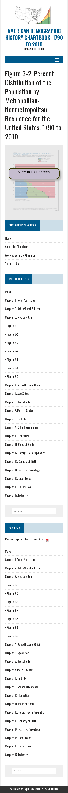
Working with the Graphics (20, 255)
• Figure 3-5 (11, 360)
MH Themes (53, 789)
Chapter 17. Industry (16, 495)
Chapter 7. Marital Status (19, 410)
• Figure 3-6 (11, 368)
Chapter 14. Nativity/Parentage (22, 470)
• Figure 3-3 (11, 343)
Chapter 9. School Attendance (21, 427)
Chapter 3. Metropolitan (18, 317)
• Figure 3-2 (11, 334)
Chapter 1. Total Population (20, 300)
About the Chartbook (16, 246)
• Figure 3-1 (11, 326)
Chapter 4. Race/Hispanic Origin (23, 385)
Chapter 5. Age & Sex (17, 393)
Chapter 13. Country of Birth (21, 461)
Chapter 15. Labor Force (18, 478)
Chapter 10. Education (17, 436)
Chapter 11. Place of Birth (19, 444)
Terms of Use (12, 263)
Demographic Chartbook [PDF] (27, 539)
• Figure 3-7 (11, 376)
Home (8, 238)
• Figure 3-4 (12, 351)
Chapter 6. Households (17, 402)
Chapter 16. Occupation (18, 487)
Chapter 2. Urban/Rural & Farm (22, 309)
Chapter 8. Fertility (15, 419)
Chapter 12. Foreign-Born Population (25, 453)
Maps (8, 292)
